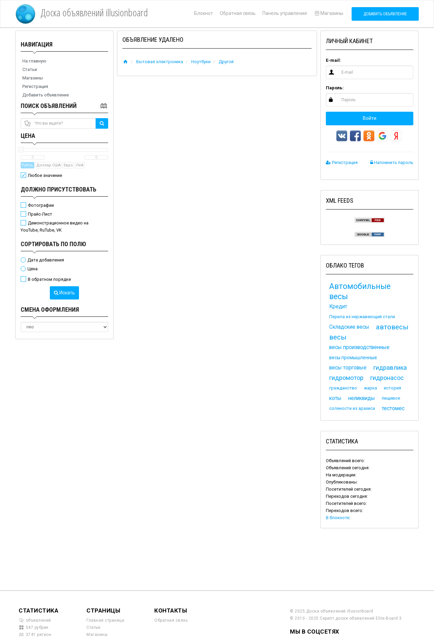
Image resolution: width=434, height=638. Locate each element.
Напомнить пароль (391, 162)
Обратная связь (238, 13)
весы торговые (348, 368)
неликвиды (361, 398)
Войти (369, 118)
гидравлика (390, 367)
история (392, 387)
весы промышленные (353, 357)
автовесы (392, 327)
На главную (34, 60)
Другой (226, 61)
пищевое (391, 398)
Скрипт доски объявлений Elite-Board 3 (361, 618)
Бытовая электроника (159, 61)
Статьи (29, 69)
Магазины (328, 13)
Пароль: (335, 87)
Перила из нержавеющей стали (362, 316)
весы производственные (359, 347)
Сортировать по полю (53, 244)
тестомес (393, 408)
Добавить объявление (385, 14)
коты (335, 398)
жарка (370, 387)
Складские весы (349, 327)
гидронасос (387, 377)
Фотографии (41, 205)
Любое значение (45, 175)
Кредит (338, 307)
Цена (28, 135)
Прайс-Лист (40, 214)
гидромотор (346, 377)
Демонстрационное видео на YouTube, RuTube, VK (54, 226)
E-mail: (333, 60)
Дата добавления (45, 259)
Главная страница (105, 620)
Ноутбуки (201, 61)
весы (338, 337)
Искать (64, 292)
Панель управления (284, 13)
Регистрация (35, 86)
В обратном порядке (49, 279)
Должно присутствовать (58, 189)
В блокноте (337, 517)
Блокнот (203, 13)
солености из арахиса (352, 408)
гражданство (343, 387)
